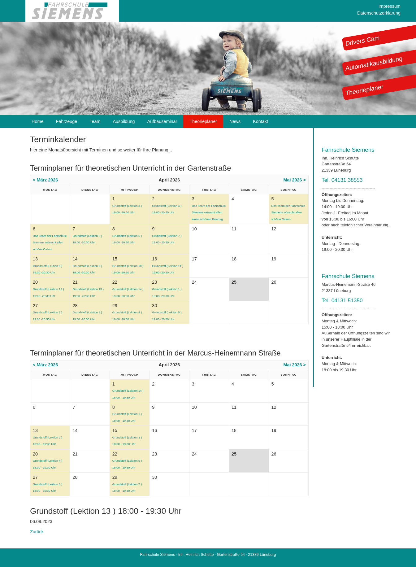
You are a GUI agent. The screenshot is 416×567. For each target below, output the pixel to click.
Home (37, 121)
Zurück (37, 531)
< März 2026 (45, 179)
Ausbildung (124, 121)
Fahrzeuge (66, 121)
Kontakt (260, 121)
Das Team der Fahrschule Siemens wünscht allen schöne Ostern (288, 212)
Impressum (390, 6)
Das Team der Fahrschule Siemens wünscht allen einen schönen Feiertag (209, 212)
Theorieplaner (364, 90)
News (234, 121)
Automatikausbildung (374, 63)
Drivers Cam (362, 40)
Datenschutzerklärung (379, 13)
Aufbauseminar (162, 121)
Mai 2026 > (295, 179)
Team (94, 121)
